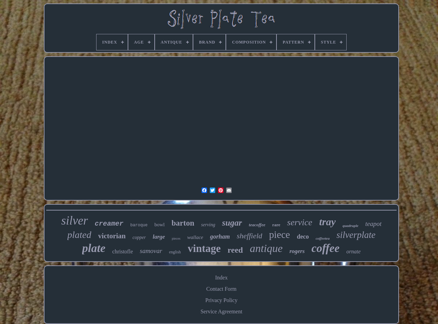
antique (266, 248)
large (159, 236)
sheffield (249, 235)
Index (221, 277)
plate (93, 248)
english (175, 252)
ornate (353, 251)
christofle (122, 251)
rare (276, 224)
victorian (112, 236)
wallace (195, 237)
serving (208, 224)
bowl (159, 224)
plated (79, 234)
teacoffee (257, 224)
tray (327, 221)
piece (279, 234)
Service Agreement (221, 311)
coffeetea (322, 238)
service (299, 222)
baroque (138, 225)
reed (235, 249)
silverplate (355, 235)
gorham (220, 236)
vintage (204, 248)
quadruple (350, 226)
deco (303, 236)
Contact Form (221, 289)
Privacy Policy (221, 300)
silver (74, 220)
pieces (176, 238)
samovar (151, 250)
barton (182, 223)
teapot (373, 223)
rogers (297, 251)
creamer (109, 224)
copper (139, 237)
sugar (232, 222)
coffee (325, 248)
